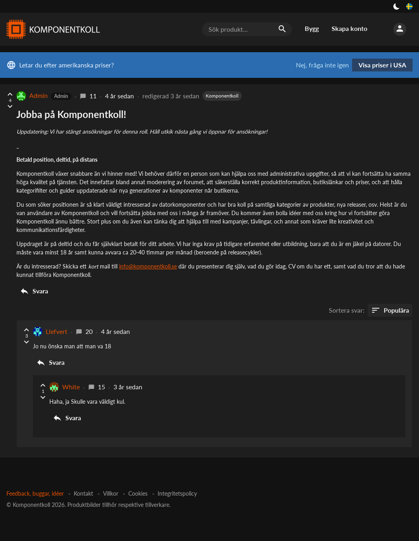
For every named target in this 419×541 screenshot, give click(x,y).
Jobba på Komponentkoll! (71, 114)
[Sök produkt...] (247, 29)
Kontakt (83, 493)
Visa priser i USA (382, 65)
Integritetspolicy (177, 493)
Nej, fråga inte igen (322, 65)
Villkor (110, 493)
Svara (34, 291)
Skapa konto (349, 28)
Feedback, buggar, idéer (35, 493)
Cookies (138, 493)
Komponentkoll (222, 96)
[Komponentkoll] (51, 29)
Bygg (312, 28)
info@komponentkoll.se (148, 266)
